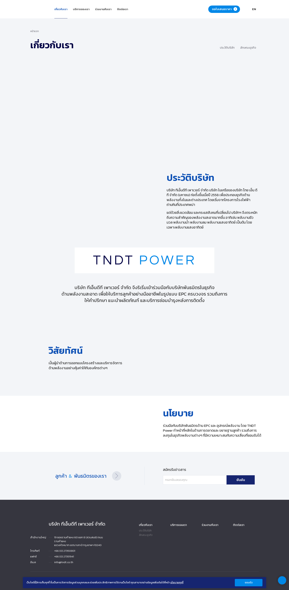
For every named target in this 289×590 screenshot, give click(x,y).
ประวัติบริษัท (145, 531)
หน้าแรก (34, 31)
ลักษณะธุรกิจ (146, 535)
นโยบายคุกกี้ (176, 582)
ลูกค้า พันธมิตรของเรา (86, 476)
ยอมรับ (249, 582)
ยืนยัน (232, 479)
